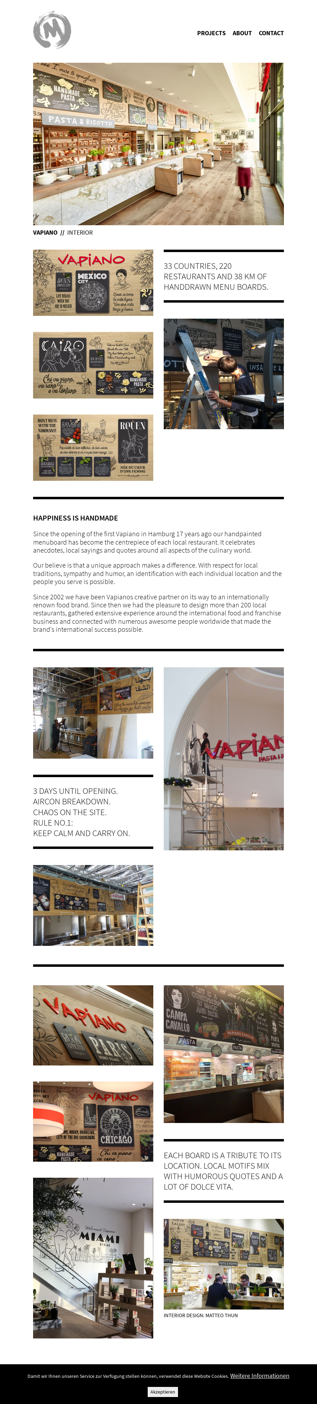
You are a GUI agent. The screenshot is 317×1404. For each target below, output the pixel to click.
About (242, 33)
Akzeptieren (162, 1392)
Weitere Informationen (259, 1376)
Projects (211, 33)
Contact (271, 33)
